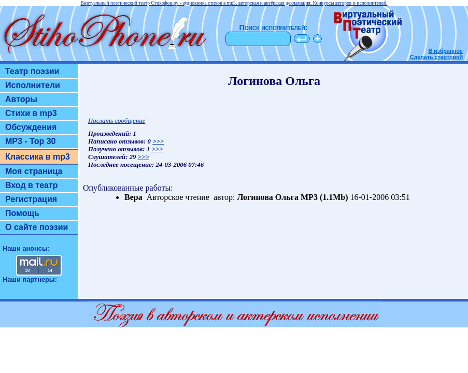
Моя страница (34, 171)
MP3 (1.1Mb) (324, 197)
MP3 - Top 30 (30, 141)
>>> (158, 141)
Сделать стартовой (436, 57)
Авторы (21, 99)
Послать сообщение (116, 120)
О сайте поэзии (36, 227)
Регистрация (31, 199)
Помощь (22, 213)
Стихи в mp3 (31, 113)
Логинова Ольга (268, 197)
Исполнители (32, 85)
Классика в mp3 (37, 156)
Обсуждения (30, 127)
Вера (133, 197)
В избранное (445, 51)
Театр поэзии (32, 71)
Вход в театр (31, 185)
